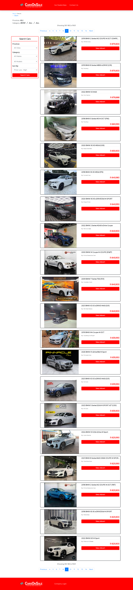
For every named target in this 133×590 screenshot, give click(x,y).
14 (86, 31)
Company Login (60, 584)
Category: (16, 52)
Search (14, 13)
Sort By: (15, 66)
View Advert (100, 48)
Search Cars (25, 39)
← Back (15, 15)
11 (74, 31)
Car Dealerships (60, 5)
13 (82, 31)
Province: (16, 44)
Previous (43, 31)
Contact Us (74, 5)
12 (78, 31)
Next (91, 31)
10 (70, 31)
